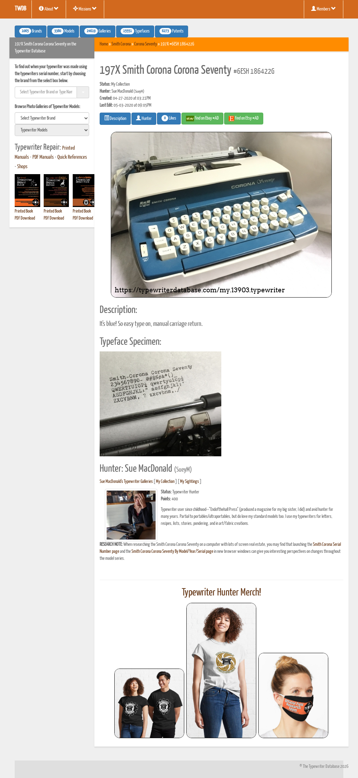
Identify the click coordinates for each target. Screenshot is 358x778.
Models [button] (63, 31)
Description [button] (115, 118)
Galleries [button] (97, 31)
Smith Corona (121, 44)
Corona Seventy (145, 44)
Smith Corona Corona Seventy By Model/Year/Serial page (172, 551)
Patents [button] (171, 31)
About (49, 9)
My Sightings (189, 481)
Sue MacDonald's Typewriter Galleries (126, 481)
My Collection (165, 481)
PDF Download (25, 218)
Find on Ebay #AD (202, 118)
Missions (85, 9)
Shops (22, 166)
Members (323, 9)
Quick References (72, 157)
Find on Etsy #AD (244, 118)
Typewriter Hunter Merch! (221, 593)
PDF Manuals (43, 157)
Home (104, 44)
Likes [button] (169, 118)
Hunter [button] (144, 118)
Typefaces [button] (135, 31)
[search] (52, 118)
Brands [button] (30, 31)
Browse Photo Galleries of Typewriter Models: (47, 107)
